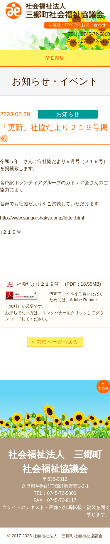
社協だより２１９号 (38, 284)
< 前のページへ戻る (55, 341)
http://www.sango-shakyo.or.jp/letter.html (42, 217)
